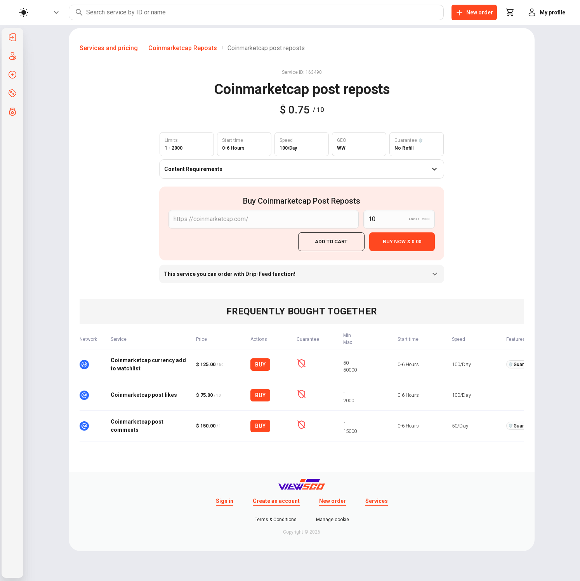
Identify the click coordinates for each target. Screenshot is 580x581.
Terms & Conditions (276, 518)
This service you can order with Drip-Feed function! (301, 272)
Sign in (224, 500)
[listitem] (12, 37)
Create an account (276, 500)
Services (376, 500)
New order (332, 500)
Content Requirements (301, 169)
